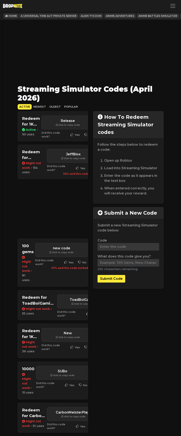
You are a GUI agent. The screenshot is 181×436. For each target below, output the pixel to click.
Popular (71, 106)
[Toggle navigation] (172, 6)
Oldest (55, 106)
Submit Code (111, 279)
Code (102, 240)
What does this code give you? (124, 256)
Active (24, 106)
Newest (39, 106)
